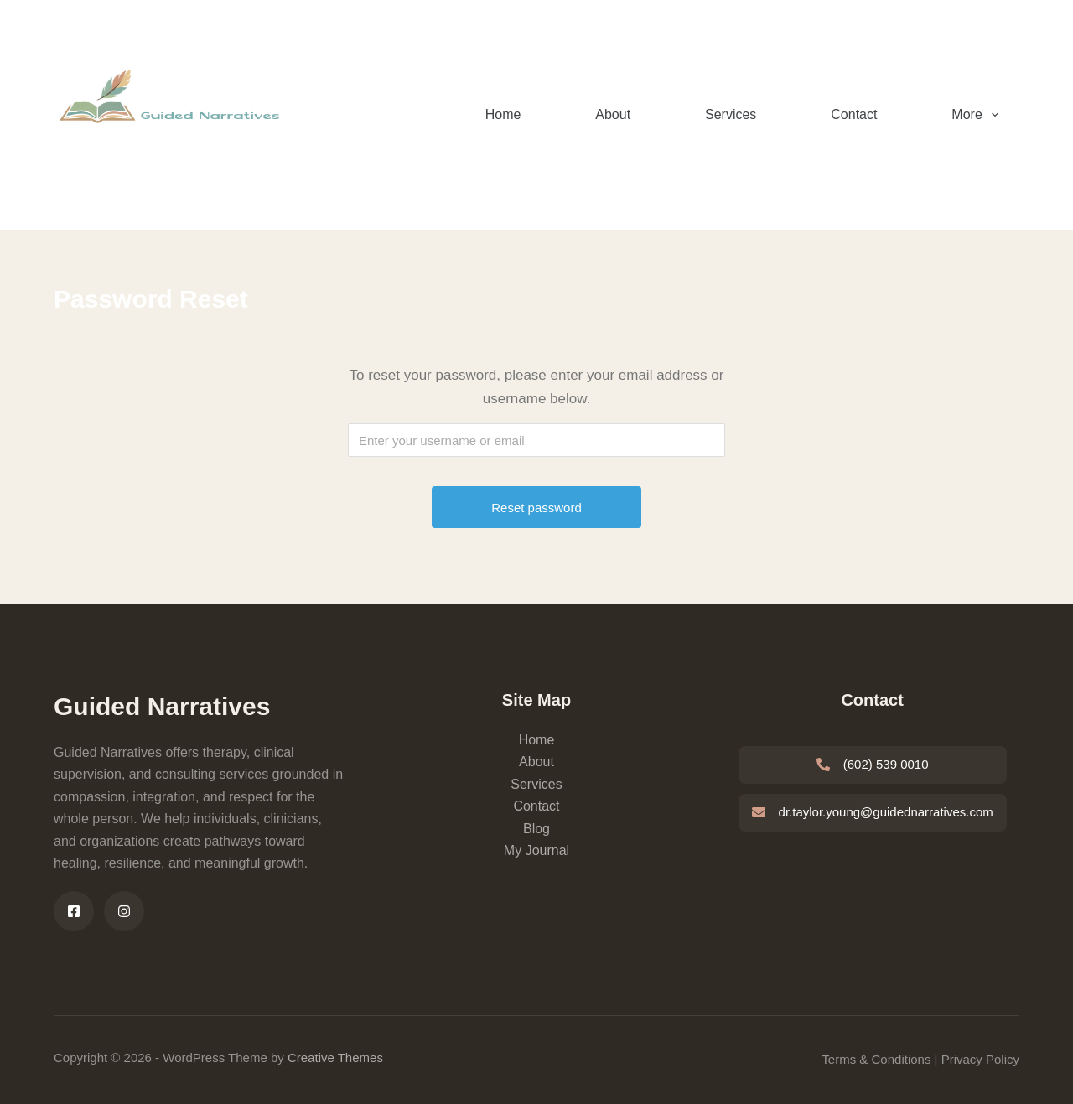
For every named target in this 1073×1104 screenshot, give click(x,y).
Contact (854, 114)
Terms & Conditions (876, 1059)
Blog (536, 829)
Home (503, 114)
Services (730, 114)
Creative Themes (335, 1057)
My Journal (536, 850)
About (612, 114)
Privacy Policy (980, 1059)
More (978, 115)
